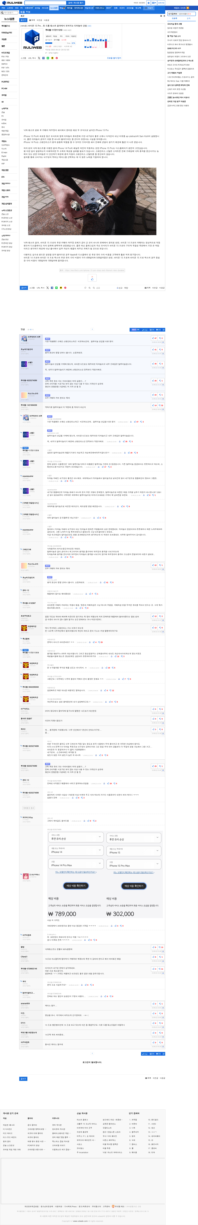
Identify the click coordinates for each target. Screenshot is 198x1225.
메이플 (134, 1152)
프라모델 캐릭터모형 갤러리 (39, 1129)
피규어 (122, 8)
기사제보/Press (70, 1206)
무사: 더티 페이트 (110, 1136)
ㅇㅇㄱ (154, 1132)
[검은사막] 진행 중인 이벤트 (178, 105)
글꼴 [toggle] (98, 288)
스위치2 (10, 8)
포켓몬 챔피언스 (109, 1124)
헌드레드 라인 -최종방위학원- (113, 1119)
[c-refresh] (163, 330)
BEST (108, 8)
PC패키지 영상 (33, 1145)
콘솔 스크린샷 (8, 1145)
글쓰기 (23, 20)
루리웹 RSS (119, 1206)
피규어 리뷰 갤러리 (35, 1133)
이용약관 (58, 1206)
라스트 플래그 (82, 1119)
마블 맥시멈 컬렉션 (110, 1144)
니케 (133, 1128)
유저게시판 (78, 8)
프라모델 (130, 8)
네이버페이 (179, 14)
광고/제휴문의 (84, 1206)
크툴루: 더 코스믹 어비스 (87, 1124)
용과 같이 (7, 1141)
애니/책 (138, 8)
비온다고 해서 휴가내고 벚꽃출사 (179, 44)
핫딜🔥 (62, 8)
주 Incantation (82, 1152)
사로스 (79, 1144)
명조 (133, 1136)
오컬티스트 (107, 1128)
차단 (126, 288)
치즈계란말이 (172, 32)
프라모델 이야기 (58, 1145)
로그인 (161, 3)
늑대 (133, 1140)
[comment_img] (105, 874)
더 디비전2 (7, 1129)
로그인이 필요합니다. (92, 1062)
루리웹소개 (96, 1206)
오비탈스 (80, 1148)
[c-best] (135, 330)
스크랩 (23, 58)
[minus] (94, 287)
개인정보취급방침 (32, 1206)
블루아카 (135, 1132)
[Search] (45, 3)
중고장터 (142, 3)
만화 (115, 8)
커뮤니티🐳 (99, 8)
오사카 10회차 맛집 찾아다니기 (179, 40)
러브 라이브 (7, 1133)
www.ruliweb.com (80, 1221)
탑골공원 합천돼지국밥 (176, 52)
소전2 (153, 1124)
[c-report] (163, 342)
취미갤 (69, 8)
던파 (153, 1152)
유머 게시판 (57, 1125)
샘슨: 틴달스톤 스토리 (111, 1132)
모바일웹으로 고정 (133, 1206)
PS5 (3, 8)
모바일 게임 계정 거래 (12, 1149)
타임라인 (73, 36)
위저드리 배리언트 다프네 (87, 1140)
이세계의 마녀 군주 (84, 1128)
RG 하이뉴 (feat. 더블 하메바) (178, 81)
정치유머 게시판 (58, 1129)
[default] (85, 287)
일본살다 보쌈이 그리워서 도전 (179, 56)
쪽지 (61, 36)
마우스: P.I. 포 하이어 (86, 1136)
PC (21, 8)
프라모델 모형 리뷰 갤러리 (38, 1149)
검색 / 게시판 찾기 (75, 3)
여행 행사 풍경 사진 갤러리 (38, 1141)
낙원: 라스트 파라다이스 (112, 1152)
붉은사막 (155, 1144)
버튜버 (134, 1124)
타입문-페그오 (9, 1125)
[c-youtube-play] (158, 330)
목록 (32, 20)
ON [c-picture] (152, 330)
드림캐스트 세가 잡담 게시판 (63, 1149)
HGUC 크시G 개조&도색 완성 (178, 64)
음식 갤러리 (32, 1125)
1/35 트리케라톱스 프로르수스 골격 (180, 77)
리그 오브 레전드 (10, 1137)
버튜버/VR (29, 8)
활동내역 (48, 36)
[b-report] (120, 288)
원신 (153, 1128)
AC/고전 (45, 8)
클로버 (154, 1148)
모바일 (37, 8)
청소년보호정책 (47, 1206)
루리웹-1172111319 (53, 30)
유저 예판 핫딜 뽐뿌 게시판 (63, 1137)
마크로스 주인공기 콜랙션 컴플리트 (180, 68)
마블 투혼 (106, 1148)
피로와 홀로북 (82, 1132)
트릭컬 (134, 1119)
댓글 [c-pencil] (144, 330)
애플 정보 (25, 12)
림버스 (134, 1144)
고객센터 (106, 1206)
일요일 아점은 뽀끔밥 (175, 28)
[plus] (89, 287)
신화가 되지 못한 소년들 (176, 89)
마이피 (136, 3)
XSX (16, 8)
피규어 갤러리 (33, 1137)
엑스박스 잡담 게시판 (60, 1141)
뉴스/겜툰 (54, 8)
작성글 (55, 36)
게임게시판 (89, 8)
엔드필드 (155, 1119)
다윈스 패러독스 (109, 1140)
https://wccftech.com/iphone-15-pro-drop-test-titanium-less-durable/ (95, 270)
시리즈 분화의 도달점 (175, 93)
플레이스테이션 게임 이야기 (63, 1133)
